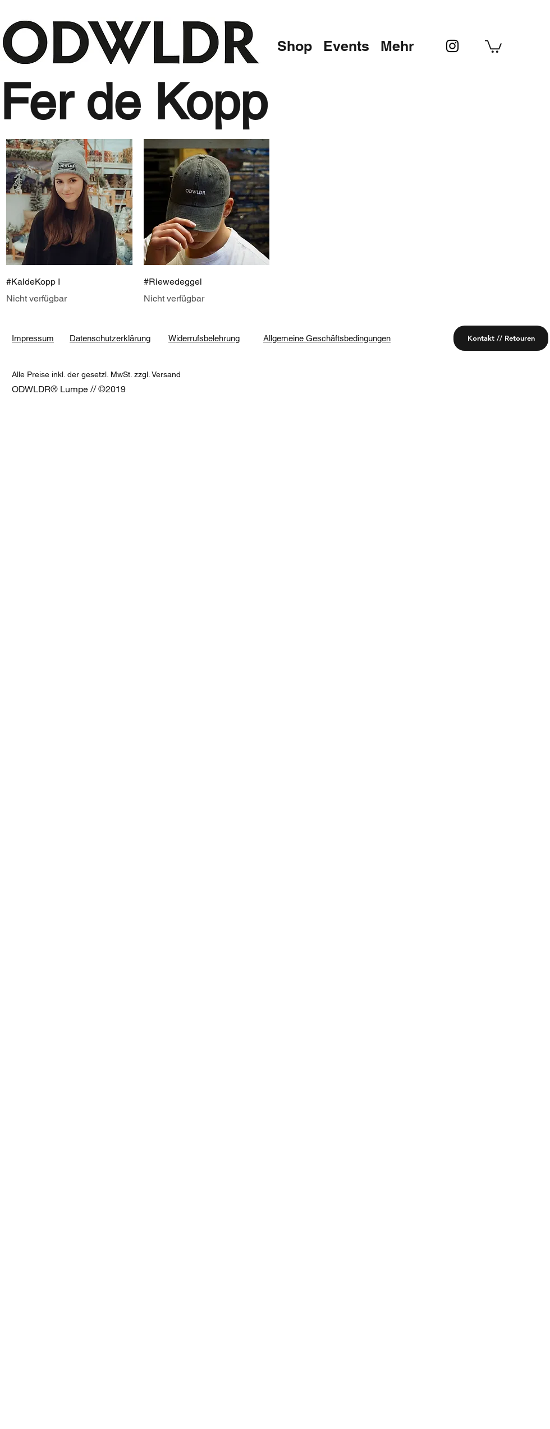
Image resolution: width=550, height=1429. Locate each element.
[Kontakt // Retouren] (500, 338)
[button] (295, 46)
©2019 (112, 388)
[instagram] (452, 46)
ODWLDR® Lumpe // (55, 388)
